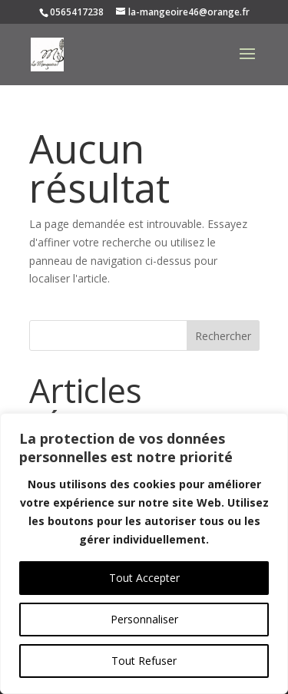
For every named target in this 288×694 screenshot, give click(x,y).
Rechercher (223, 336)
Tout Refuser (144, 660)
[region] (144, 553)
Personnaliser (144, 619)
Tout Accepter (144, 577)
